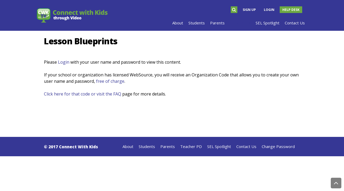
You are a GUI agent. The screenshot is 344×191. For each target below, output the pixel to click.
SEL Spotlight (219, 146)
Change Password (278, 146)
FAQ (117, 94)
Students (147, 146)
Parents (167, 146)
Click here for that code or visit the (78, 94)
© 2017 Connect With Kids (71, 146)
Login (269, 9)
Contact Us (246, 146)
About (128, 146)
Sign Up (249, 9)
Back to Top (336, 183)
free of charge (110, 81)
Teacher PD (191, 146)
